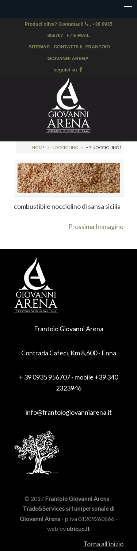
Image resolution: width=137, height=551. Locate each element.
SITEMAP (39, 46)
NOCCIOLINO (65, 147)
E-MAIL (78, 35)
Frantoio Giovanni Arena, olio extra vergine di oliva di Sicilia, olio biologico (68, 105)
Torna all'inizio (103, 544)
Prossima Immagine (95, 226)
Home (38, 147)
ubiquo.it (78, 528)
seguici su (68, 70)
